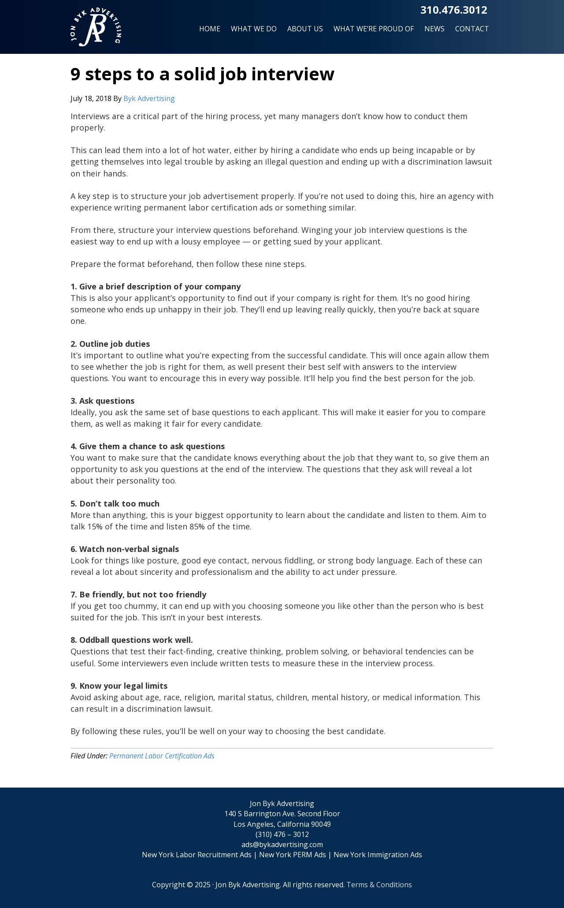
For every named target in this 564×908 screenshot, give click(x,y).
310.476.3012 (453, 9)
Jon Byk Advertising (95, 31)
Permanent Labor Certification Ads (162, 756)
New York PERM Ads (292, 854)
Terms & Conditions (379, 884)
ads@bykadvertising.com (282, 844)
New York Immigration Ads (378, 854)
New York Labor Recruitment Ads (197, 854)
